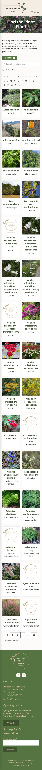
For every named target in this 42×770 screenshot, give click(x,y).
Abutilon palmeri (31, 140)
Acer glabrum (31, 170)
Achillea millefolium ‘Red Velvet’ (11, 365)
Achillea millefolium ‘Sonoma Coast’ (31, 365)
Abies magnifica (11, 140)
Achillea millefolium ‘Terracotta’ (11, 401)
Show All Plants (11, 640)
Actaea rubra (11, 435)
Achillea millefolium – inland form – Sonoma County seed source (30, 286)
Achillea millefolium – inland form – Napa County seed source (11, 286)
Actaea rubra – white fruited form (31, 438)
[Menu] (34, 12)
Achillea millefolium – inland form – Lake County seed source (31, 243)
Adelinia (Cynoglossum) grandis (11, 474)
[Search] (22, 64)
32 (34, 635)
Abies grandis (31, 109)
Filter (9, 58)
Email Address (10, 739)
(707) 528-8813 (13, 699)
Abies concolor (11, 109)
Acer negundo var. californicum (31, 204)
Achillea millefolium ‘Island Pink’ (31, 325)
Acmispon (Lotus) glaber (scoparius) (30, 401)
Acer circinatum (11, 170)
